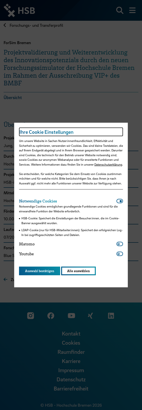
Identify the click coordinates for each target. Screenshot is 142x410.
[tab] (67, 201)
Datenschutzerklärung (108, 164)
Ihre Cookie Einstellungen (46, 132)
